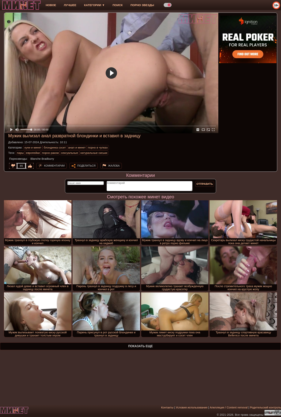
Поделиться (86, 165)
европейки (33, 152)
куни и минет (33, 147)
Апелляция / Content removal (229, 407)
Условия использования (191, 407)
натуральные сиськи (93, 152)
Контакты (167, 407)
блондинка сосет (55, 147)
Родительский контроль (265, 407)
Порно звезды (142, 5)
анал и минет (77, 147)
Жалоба (114, 165)
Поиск (118, 5)
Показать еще (140, 346)
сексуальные (69, 152)
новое (51, 5)
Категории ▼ (94, 5)
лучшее (70, 5)
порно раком (50, 152)
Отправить (204, 183)
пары (20, 152)
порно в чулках (98, 147)
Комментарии (54, 165)
